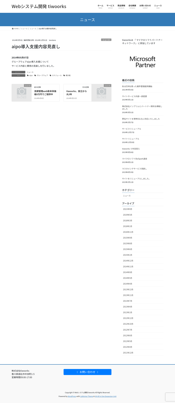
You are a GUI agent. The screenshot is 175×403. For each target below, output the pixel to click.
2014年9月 (127, 272)
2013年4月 (127, 306)
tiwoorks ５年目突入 (131, 148)
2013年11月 (128, 295)
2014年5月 (127, 278)
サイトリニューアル (130, 138)
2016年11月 (128, 232)
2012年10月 (128, 323)
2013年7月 (127, 301)
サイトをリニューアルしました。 (136, 178)
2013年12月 (128, 289)
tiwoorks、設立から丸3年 (76, 92)
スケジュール (57, 75)
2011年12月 (128, 352)
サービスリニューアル (131, 128)
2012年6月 (127, 335)
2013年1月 (127, 312)
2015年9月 (127, 237)
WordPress (72, 396)
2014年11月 (128, 266)
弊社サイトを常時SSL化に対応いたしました (141, 118)
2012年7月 (127, 329)
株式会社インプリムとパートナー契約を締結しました (142, 107)
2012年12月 (128, 318)
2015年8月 (127, 243)
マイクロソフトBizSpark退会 (134, 158)
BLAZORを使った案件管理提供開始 (137, 86)
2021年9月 (127, 209)
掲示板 (68, 75)
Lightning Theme (86, 396)
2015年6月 (127, 249)
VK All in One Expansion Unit (105, 396)
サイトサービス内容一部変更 (134, 96)
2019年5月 (127, 214)
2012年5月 (127, 341)
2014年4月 (127, 283)
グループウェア (42, 75)
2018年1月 (127, 226)
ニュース (106, 39)
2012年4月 (127, 347)
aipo (31, 75)
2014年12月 (128, 260)
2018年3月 (127, 220)
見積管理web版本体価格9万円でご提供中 (45, 92)
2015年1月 (127, 255)
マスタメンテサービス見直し (134, 168)
